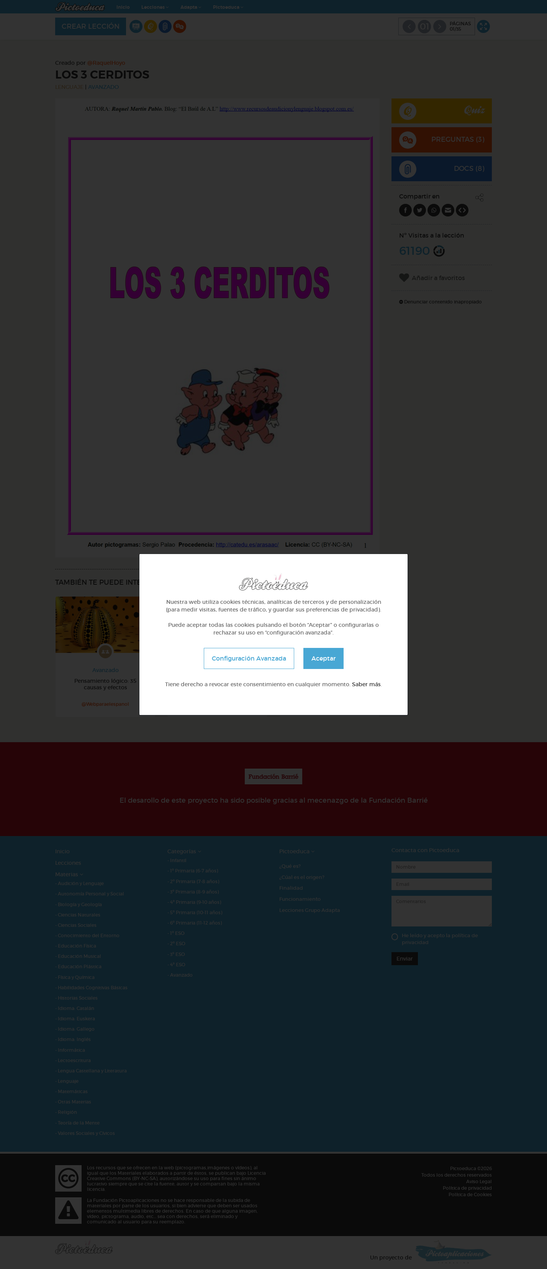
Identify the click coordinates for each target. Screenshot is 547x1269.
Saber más (366, 684)
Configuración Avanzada (249, 658)
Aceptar (323, 658)
